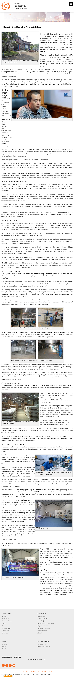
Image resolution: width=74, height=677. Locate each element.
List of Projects (41, 621)
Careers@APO (41, 644)
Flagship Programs (43, 626)
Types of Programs (42, 618)
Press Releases (6, 649)
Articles (4, 646)
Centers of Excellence (43, 628)
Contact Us (5, 633)
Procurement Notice (43, 646)
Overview (4, 616)
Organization (5, 630)
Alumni (39, 633)
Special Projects (42, 630)
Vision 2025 (5, 618)
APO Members (6, 628)
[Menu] (71, 4)
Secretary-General (7, 621)
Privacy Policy (47, 671)
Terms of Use (35, 671)
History (4, 623)
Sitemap (25, 671)
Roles (3, 626)
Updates (4, 644)
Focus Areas (41, 616)
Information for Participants (45, 623)
